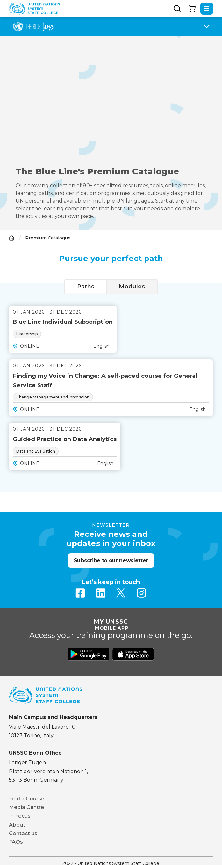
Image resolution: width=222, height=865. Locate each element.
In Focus (20, 816)
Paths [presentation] (85, 286)
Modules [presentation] (132, 286)
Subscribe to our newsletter (111, 560)
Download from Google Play (89, 654)
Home (11, 238)
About (17, 825)
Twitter (121, 593)
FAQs (16, 842)
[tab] (85, 286)
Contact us (23, 833)
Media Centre (26, 807)
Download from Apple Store (133, 654)
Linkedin (101, 593)
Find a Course (26, 799)
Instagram (141, 593)
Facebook (80, 593)
